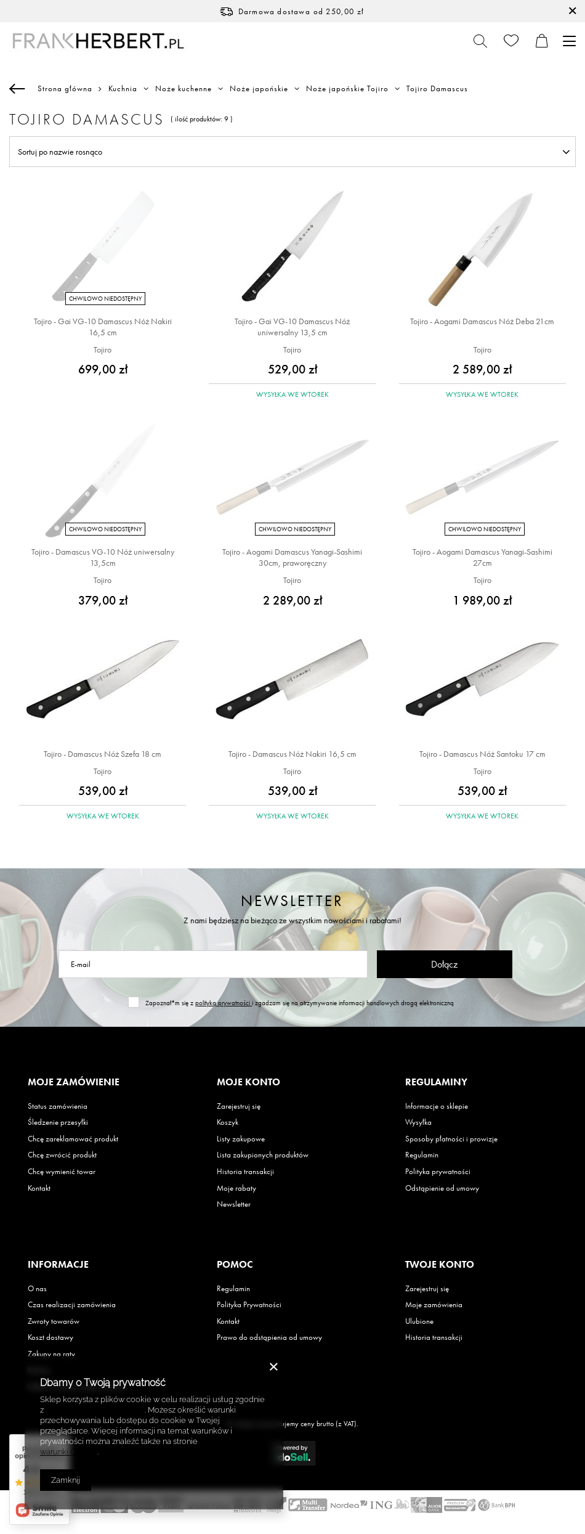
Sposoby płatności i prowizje (451, 1139)
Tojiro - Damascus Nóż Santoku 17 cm (482, 753)
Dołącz (444, 964)
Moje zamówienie (73, 1082)
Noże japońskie (259, 89)
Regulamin (421, 1155)
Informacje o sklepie (436, 1106)
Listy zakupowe (241, 1139)
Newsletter (292, 901)
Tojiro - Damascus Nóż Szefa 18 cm (102, 753)
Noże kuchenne (183, 89)
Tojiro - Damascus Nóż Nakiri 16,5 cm (292, 753)
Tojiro (102, 349)
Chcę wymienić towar (61, 1172)
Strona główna (65, 88)
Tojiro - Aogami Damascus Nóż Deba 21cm (482, 321)
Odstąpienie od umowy (442, 1188)
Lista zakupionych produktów (263, 1155)
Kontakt (39, 1188)
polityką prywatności (223, 1002)
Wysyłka (418, 1122)
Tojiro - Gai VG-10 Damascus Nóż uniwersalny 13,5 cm (292, 327)
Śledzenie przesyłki (58, 1122)
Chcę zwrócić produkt (62, 1155)
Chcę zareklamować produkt (73, 1139)
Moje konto (248, 1082)
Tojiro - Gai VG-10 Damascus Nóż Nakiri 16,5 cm (103, 327)
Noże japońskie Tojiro (347, 89)
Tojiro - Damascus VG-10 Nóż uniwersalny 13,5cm (102, 557)
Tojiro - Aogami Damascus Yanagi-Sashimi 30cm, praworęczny (292, 557)
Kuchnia (122, 89)
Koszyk (227, 1122)
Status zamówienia (57, 1106)
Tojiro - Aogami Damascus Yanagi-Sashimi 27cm (482, 557)
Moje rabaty (236, 1188)
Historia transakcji (245, 1172)
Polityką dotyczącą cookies (95, 1409)
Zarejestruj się (238, 1106)
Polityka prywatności (437, 1172)
